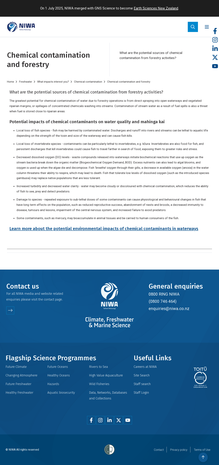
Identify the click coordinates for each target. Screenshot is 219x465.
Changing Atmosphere (21, 375)
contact (49, 299)
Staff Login (141, 392)
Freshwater (25, 81)
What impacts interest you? (53, 81)
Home (10, 81)
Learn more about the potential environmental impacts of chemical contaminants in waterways (103, 228)
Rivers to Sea (98, 367)
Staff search (142, 384)
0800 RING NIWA (164, 294)
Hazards (53, 384)
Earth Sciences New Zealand (156, 8)
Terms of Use (202, 449)
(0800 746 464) (163, 301)
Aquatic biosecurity (61, 392)
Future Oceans (57, 367)
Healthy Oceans (58, 375)
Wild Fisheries (99, 384)
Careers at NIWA (145, 367)
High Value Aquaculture (106, 375)
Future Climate (16, 367)
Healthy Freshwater (19, 392)
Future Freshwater (18, 384)
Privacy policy (178, 449)
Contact (159, 449)
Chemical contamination (88, 81)
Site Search (142, 375)
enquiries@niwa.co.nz (169, 308)
